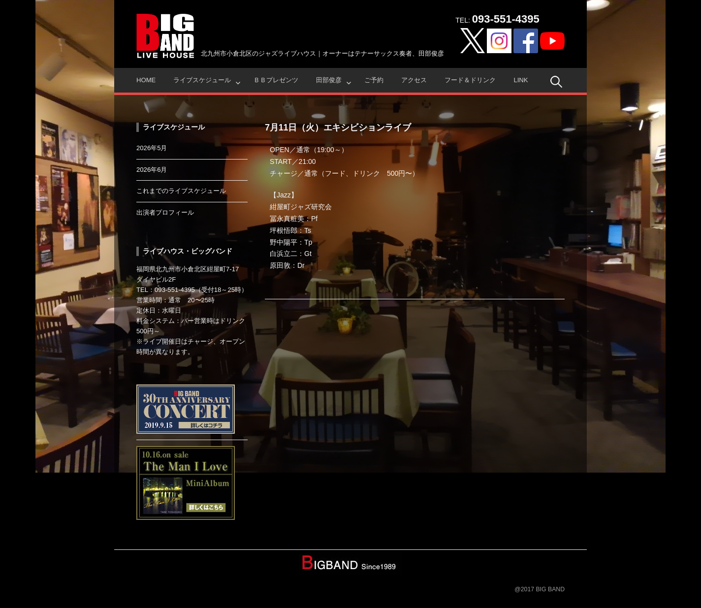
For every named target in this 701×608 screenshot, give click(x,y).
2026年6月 (151, 169)
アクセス (414, 80)
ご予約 (373, 80)
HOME (146, 80)
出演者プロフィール (165, 212)
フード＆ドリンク (470, 80)
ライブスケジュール (202, 80)
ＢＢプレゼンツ (276, 80)
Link (520, 80)
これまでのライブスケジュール (181, 190)
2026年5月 (151, 148)
